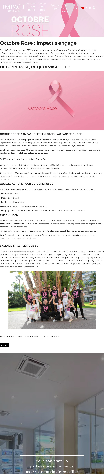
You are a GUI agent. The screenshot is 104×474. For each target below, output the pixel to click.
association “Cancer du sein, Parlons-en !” (20, 238)
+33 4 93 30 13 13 (42, 10)
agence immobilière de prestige (17, 251)
